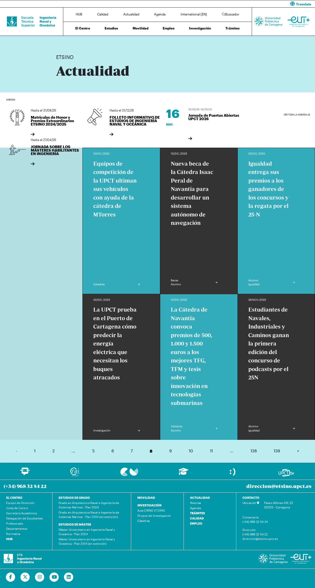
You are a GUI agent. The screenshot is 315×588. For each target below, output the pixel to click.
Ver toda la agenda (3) (297, 114)
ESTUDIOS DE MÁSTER (75, 524)
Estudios (111, 28)
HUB (79, 14)
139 (277, 450)
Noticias (195, 502)
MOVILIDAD (146, 497)
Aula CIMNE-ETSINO (151, 510)
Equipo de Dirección (20, 502)
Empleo (168, 28)
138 (254, 450)
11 (211, 450)
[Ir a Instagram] (40, 577)
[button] (238, 3)
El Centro (82, 28)
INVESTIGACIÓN (149, 505)
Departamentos (16, 528)
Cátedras (143, 520)
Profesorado (14, 523)
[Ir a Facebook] (11, 577)
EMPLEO (196, 523)
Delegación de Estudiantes (24, 518)
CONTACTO (250, 497)
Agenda (160, 14)
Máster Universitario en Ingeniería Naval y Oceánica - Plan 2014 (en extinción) (87, 541)
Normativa (13, 533)
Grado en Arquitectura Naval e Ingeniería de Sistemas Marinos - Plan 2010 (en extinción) (89, 514)
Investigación (200, 28)
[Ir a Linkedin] (69, 577)
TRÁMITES (197, 513)
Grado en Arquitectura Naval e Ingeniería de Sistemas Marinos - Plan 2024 (89, 505)
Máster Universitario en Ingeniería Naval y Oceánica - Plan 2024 (87, 532)
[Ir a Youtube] (54, 577)
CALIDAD (197, 518)
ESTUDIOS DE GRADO (74, 497)
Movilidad (140, 28)
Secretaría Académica (21, 513)
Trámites (232, 28)
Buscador (230, 14)
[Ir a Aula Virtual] (183, 473)
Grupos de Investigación (154, 515)
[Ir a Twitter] (25, 577)
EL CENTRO (14, 497)
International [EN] (194, 14)
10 (191, 450)
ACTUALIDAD (200, 497)
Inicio (60, 41)
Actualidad (131, 14)
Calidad (102, 14)
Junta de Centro (17, 508)
